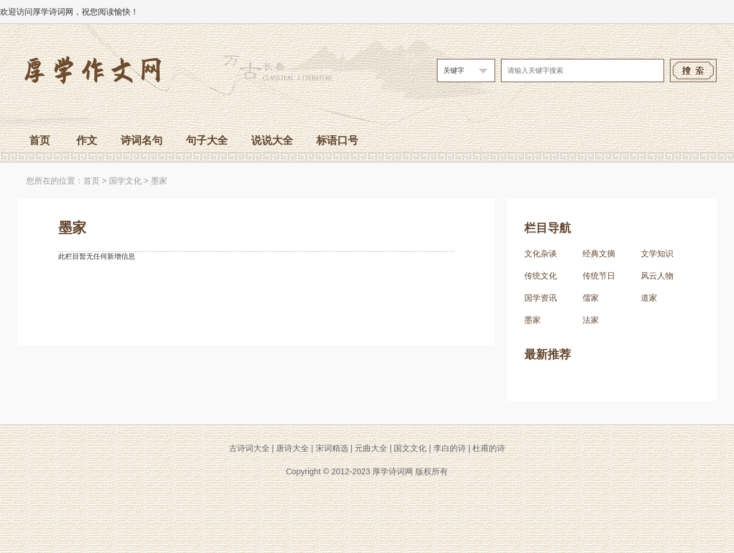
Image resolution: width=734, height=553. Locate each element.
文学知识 (657, 253)
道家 (649, 297)
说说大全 (272, 140)
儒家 (591, 297)
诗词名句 (142, 140)
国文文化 (410, 448)
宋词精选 (332, 448)
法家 (591, 320)
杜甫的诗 (488, 448)
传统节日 (599, 275)
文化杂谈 (540, 253)
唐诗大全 (292, 448)
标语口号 (337, 140)
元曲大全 (371, 448)
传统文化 (540, 275)
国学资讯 (540, 297)
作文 (86, 140)
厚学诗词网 (392, 471)
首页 (39, 140)
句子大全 (207, 140)
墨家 (159, 180)
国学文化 (125, 180)
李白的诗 (449, 448)
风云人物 (657, 275)
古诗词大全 (249, 448)
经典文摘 (599, 253)
